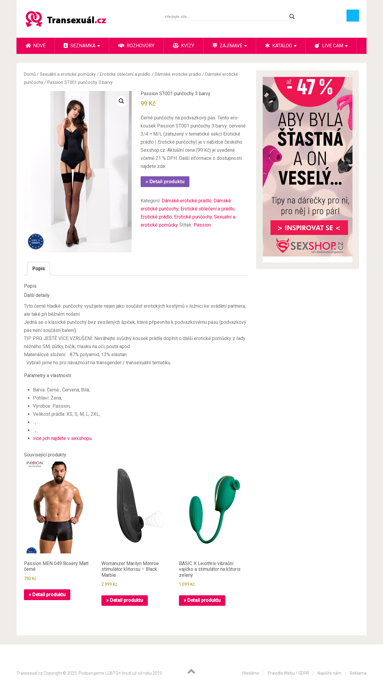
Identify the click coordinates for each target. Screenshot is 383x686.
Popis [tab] (38, 268)
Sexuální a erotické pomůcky (68, 74)
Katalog (278, 45)
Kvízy (183, 45)
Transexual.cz (29, 673)
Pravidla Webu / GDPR (288, 673)
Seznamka (79, 45)
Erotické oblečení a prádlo (125, 74)
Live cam (329, 45)
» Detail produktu (165, 181)
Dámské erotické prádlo (178, 74)
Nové (35, 45)
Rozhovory (136, 45)
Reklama (358, 673)
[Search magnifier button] (292, 16)
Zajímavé (227, 45)
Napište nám (329, 673)
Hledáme (250, 673)
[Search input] (225, 16)
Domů (30, 74)
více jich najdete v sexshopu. (62, 438)
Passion (202, 225)
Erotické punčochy (193, 217)
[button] (121, 101)
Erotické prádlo (156, 217)
